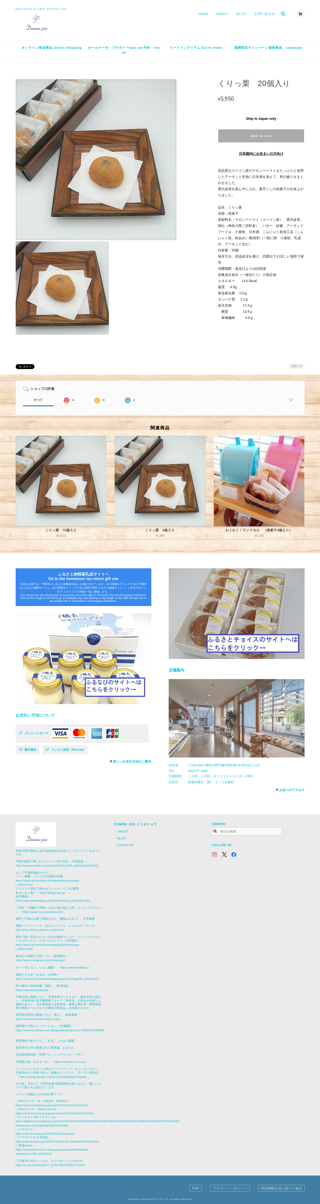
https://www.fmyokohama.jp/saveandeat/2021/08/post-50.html (55, 1113)
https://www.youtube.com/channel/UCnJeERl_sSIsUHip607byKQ (57, 865)
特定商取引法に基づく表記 (281, 1188)
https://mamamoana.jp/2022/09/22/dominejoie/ (45, 1133)
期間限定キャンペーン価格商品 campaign (268, 48)
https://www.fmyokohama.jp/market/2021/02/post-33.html (52, 1105)
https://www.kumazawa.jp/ (32, 990)
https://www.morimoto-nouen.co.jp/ (37, 1018)
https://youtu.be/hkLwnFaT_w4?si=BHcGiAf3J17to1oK (50, 1165)
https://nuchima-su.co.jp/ (69, 1061)
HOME (203, 14)
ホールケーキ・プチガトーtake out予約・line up (124, 50)
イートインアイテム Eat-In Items (196, 48)
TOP (195, 1188)
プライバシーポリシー (230, 1188)
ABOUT (222, 14)
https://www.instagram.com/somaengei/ (40, 960)
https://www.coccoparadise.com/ (42, 911)
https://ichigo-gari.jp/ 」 (55, 892)
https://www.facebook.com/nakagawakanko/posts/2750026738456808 (60, 1030)
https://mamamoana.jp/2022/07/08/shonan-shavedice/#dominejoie (57, 1141)
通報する (296, 366)
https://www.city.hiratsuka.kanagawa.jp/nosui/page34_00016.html (57, 978)
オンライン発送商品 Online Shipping (52, 48)
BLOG (241, 14)
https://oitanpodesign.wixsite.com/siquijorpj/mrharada (52, 1076)
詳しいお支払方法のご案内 (132, 761)
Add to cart (261, 136)
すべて (38, 400)
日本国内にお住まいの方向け (261, 154)
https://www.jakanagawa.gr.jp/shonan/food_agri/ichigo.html (53, 900)
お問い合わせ (264, 14)
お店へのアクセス (292, 790)
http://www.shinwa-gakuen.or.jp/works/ (40, 929)
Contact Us (125, 845)
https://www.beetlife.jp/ (74, 967)
